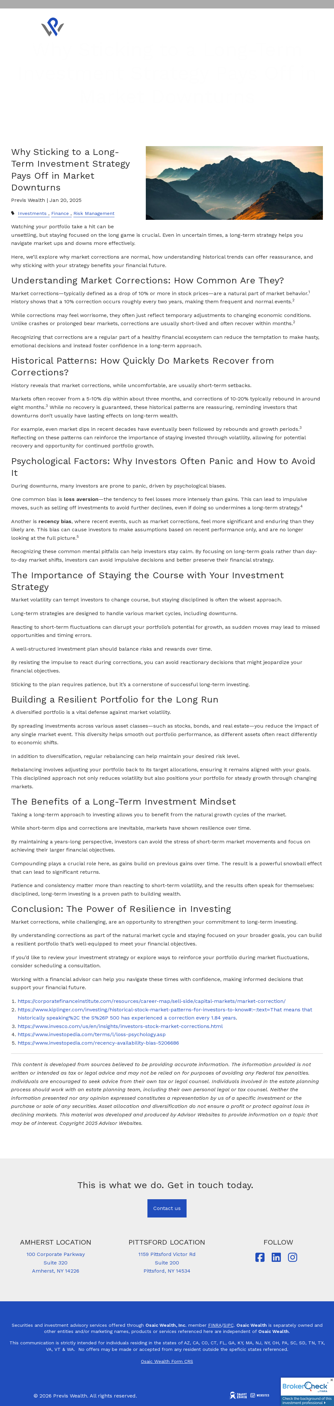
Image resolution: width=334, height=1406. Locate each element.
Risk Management (93, 213)
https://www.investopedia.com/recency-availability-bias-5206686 (98, 1043)
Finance (60, 213)
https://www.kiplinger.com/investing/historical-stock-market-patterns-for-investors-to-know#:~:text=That (150, 1009)
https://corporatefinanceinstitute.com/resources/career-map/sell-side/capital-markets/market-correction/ (152, 1001)
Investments (32, 213)
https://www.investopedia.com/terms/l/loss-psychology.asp (92, 1034)
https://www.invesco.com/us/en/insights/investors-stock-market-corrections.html (120, 1026)
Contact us (167, 1208)
